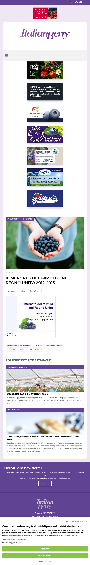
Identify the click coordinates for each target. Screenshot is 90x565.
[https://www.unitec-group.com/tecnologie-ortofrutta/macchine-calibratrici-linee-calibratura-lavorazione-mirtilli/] (45, 93)
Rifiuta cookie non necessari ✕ (76, 521)
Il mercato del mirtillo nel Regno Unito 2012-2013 (24, 345)
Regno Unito (34, 291)
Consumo (11, 219)
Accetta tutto (45, 549)
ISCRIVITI (45, 484)
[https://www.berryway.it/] (45, 136)
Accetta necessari (45, 555)
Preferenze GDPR (45, 561)
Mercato (29, 219)
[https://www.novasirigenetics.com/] (45, 72)
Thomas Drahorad (55, 345)
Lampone (11, 291)
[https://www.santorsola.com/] (45, 200)
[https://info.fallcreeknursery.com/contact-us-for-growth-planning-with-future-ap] (45, 157)
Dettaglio (20, 219)
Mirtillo (22, 291)
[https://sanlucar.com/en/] (45, 179)
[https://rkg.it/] (45, 115)
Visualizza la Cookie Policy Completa (14, 539)
